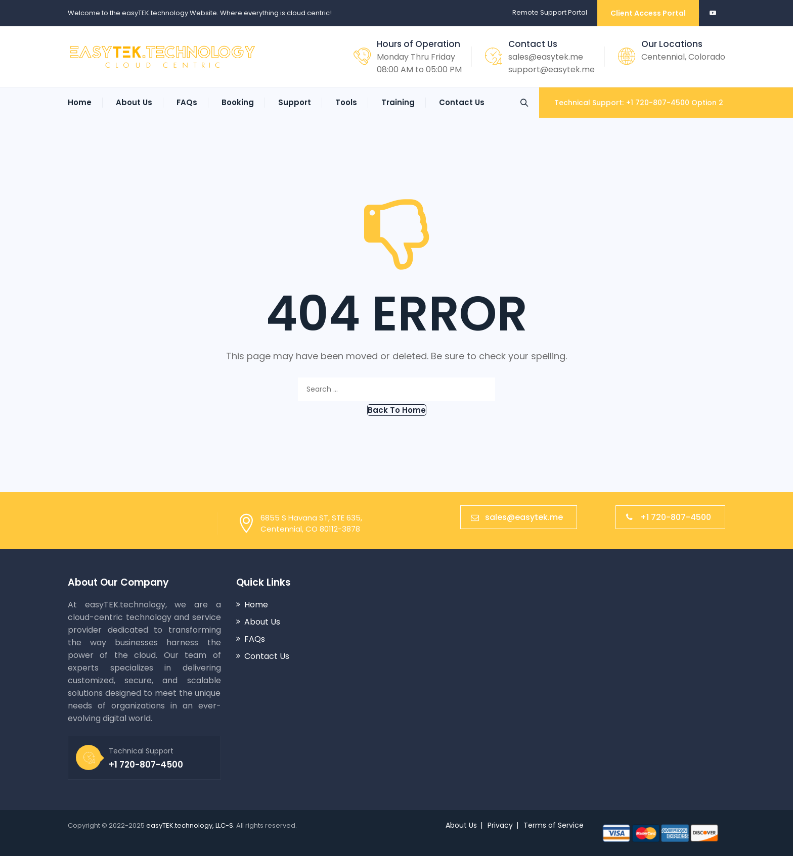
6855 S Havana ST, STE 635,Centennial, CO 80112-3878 (311, 523)
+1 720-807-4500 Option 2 (674, 103)
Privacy (500, 825)
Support (294, 102)
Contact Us (461, 102)
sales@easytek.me (545, 57)
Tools (346, 102)
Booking (238, 102)
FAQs (187, 102)
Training (398, 102)
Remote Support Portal (549, 12)
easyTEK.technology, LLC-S (189, 825)
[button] (396, 410)
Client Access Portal (648, 13)
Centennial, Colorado (683, 57)
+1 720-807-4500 (668, 517)
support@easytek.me (551, 69)
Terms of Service (553, 825)
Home (80, 102)
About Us (134, 102)
